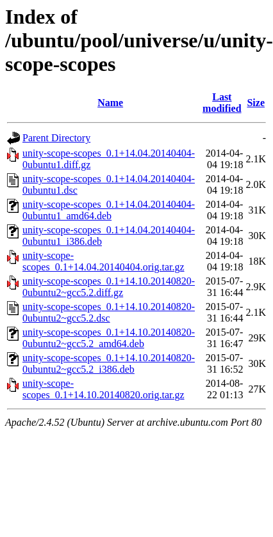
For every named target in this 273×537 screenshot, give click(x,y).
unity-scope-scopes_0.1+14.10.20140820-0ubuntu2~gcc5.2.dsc (108, 312)
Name (110, 102)
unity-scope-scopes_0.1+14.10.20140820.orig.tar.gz (103, 389)
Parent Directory (56, 137)
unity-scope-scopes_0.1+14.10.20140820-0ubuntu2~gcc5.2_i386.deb (108, 363)
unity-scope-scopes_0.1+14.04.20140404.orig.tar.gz (103, 261)
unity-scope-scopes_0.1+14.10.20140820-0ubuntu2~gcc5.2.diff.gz (108, 287)
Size (256, 102)
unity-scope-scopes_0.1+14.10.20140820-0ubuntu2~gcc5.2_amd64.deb (108, 338)
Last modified (222, 102)
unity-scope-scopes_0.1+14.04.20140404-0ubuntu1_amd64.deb (108, 210)
